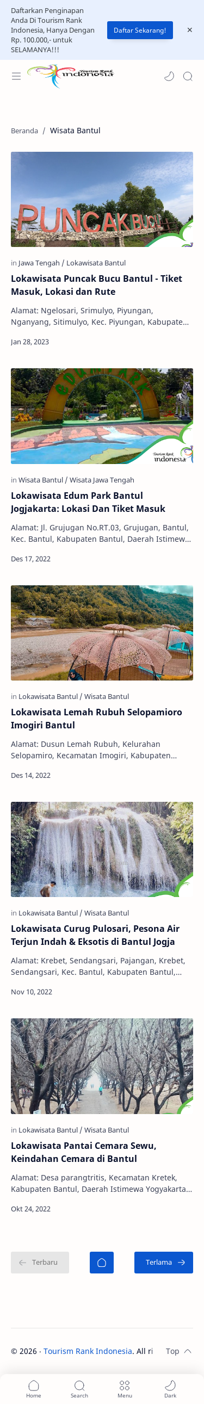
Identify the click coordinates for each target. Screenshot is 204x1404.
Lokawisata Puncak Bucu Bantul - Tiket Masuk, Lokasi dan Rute (96, 285)
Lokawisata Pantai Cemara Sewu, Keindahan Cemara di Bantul (84, 1152)
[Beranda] (102, 1262)
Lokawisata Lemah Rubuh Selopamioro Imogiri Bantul (96, 718)
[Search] (188, 76)
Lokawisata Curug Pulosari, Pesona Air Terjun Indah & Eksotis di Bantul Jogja (95, 935)
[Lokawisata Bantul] (96, 263)
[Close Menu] (190, 30)
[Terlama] (163, 1262)
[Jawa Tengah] (41, 263)
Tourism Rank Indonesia (88, 1351)
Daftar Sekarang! (140, 30)
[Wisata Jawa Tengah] (102, 480)
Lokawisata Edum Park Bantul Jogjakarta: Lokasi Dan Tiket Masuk (88, 502)
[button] (169, 76)
